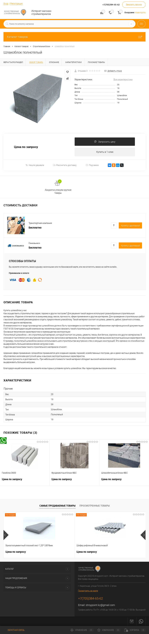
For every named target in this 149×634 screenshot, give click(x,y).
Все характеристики (123, 79)
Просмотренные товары (94, 505)
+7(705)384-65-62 (90, 598)
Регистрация (16, 3)
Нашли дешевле (34, 165)
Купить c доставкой (130, 226)
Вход (5, 3)
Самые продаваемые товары (57, 505)
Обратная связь (14, 630)
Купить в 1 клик (104, 152)
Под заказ (92, 165)
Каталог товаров (74, 37)
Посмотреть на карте (88, 591)
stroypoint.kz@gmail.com (100, 605)
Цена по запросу (26, 147)
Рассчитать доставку (65, 165)
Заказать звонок (134, 4)
